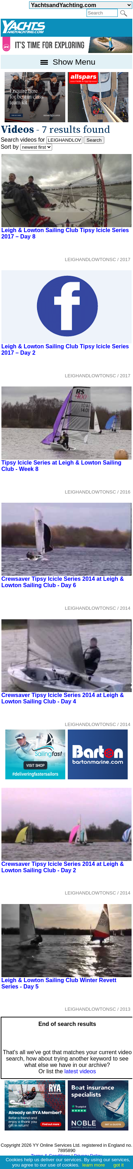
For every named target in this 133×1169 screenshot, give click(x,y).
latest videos (80, 1071)
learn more (93, 1165)
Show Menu (66, 61)
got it (118, 1165)
